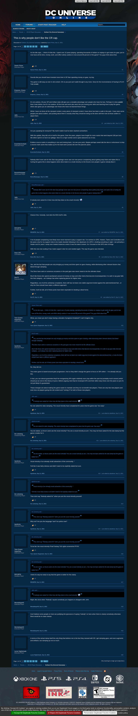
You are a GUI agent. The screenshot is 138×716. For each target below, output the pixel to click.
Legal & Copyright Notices (44, 671)
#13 (99, 473)
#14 (122, 503)
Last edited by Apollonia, (112, 413)
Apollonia (17, 346)
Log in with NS (106, 1)
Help (64, 25)
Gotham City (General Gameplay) (31, 42)
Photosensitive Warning (82, 671)
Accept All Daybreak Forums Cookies (28, 713)
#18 (122, 606)
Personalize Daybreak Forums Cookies (100, 713)
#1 (122, 69)
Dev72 (16, 277)
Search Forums (18, 28)
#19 (122, 630)
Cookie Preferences (96, 671)
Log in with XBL (94, 1)
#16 (122, 553)
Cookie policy (122, 713)
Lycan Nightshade (20, 651)
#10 (122, 325)
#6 (122, 207)
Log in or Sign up (81, 1)
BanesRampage (19, 172)
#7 (99, 232)
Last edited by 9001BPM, (112, 232)
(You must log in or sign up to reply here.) (112, 661)
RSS (105, 671)
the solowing (18, 434)
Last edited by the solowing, (111, 440)
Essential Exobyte (20, 144)
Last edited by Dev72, (113, 297)
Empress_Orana (19, 90)
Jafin (16, 115)
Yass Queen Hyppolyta (18, 318)
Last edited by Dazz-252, (112, 257)
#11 (99, 413)
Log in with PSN (118, 1)
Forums (29, 25)
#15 (99, 529)
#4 (122, 152)
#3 (102, 123)
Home (18, 25)
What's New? (31, 28)
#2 (122, 94)
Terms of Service (68, 671)
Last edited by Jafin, (113, 123)
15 (41, 46)
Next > (46, 46)
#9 (101, 297)
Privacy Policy (58, 671)
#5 (122, 177)
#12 (97, 440)
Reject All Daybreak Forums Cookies (64, 713)
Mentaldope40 (19, 603)
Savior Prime (50, 42)
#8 (99, 257)
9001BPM (17, 228)
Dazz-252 (17, 253)
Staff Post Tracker (47, 25)
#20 (122, 655)
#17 (122, 582)
